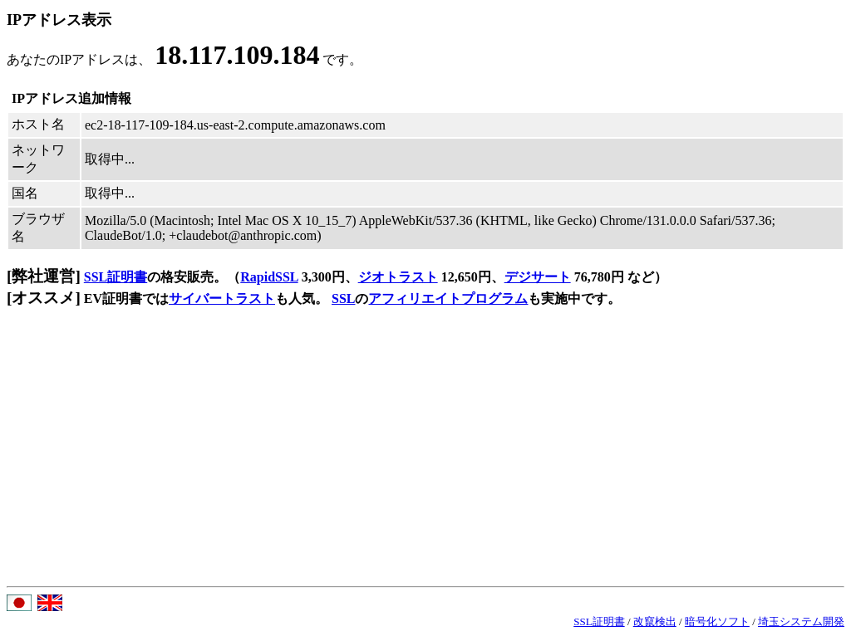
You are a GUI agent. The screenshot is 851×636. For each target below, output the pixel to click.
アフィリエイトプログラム (448, 298)
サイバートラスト (222, 298)
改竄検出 (654, 621)
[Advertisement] (425, 461)
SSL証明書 (115, 277)
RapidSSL (269, 277)
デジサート (537, 277)
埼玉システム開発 (801, 621)
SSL (343, 298)
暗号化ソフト (717, 621)
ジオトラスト (398, 277)
